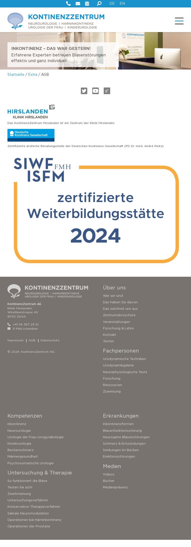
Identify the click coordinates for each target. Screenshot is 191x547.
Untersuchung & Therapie (39, 480)
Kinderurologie (19, 451)
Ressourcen (112, 392)
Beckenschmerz (20, 457)
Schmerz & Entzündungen (124, 451)
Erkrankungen (121, 423)
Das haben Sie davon (120, 309)
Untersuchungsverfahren (27, 507)
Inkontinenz (16, 431)
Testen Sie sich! (19, 494)
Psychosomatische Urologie (30, 470)
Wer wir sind (113, 303)
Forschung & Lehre (118, 335)
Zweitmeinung (19, 501)
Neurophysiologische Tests (125, 379)
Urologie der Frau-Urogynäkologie (35, 444)
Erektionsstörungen (119, 464)
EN (122, 3)
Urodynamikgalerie (118, 372)
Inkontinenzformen (118, 431)
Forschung (111, 386)
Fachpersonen (121, 358)
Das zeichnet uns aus (120, 316)
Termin (108, 348)
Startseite (15, 82)
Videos (108, 481)
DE (112, 3)
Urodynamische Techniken (124, 366)
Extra (32, 82)
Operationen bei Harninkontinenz (34, 527)
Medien (112, 473)
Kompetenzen (24, 423)
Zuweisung (112, 398)
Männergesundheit (22, 464)
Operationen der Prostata (28, 533)
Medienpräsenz (115, 494)
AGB (32, 347)
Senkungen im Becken (121, 457)
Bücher (108, 488)
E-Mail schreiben (22, 335)
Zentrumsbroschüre (119, 322)
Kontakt (109, 342)
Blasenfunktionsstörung (122, 437)
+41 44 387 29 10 (23, 331)
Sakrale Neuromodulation (28, 520)
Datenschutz (50, 347)
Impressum (15, 347)
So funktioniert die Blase (27, 488)
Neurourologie (19, 437)
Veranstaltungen (116, 329)
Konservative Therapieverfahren (33, 514)
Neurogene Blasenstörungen (126, 444)
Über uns (114, 295)
